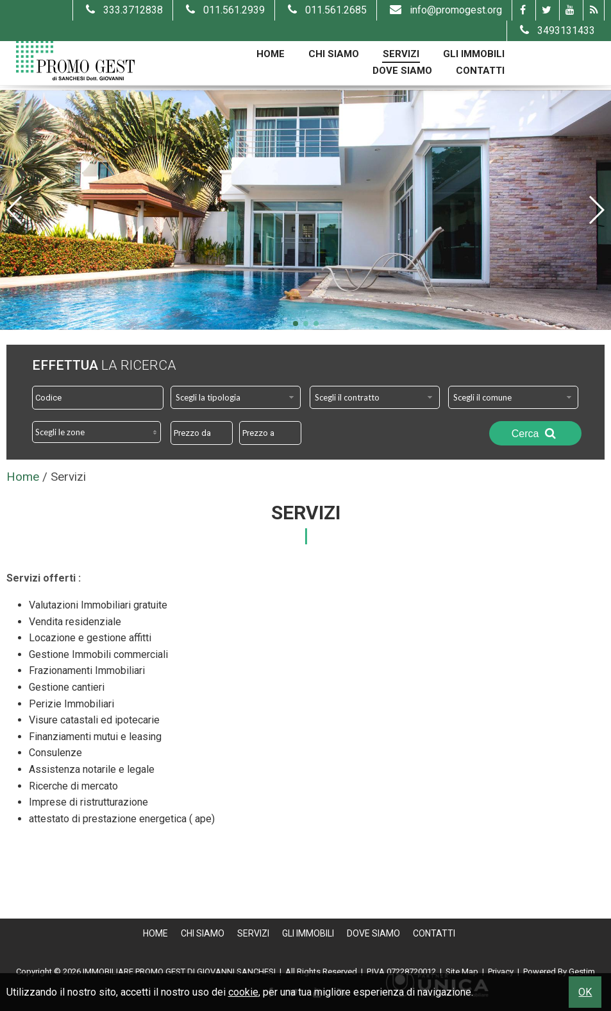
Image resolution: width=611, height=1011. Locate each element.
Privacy (501, 971)
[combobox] (236, 397)
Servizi (401, 54)
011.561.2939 (224, 10)
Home (270, 54)
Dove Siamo (402, 70)
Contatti (480, 70)
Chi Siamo (333, 54)
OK (585, 992)
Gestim (582, 971)
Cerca (535, 433)
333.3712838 (123, 10)
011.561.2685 (326, 10)
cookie (243, 992)
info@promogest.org (444, 10)
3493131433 (556, 30)
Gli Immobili (474, 54)
